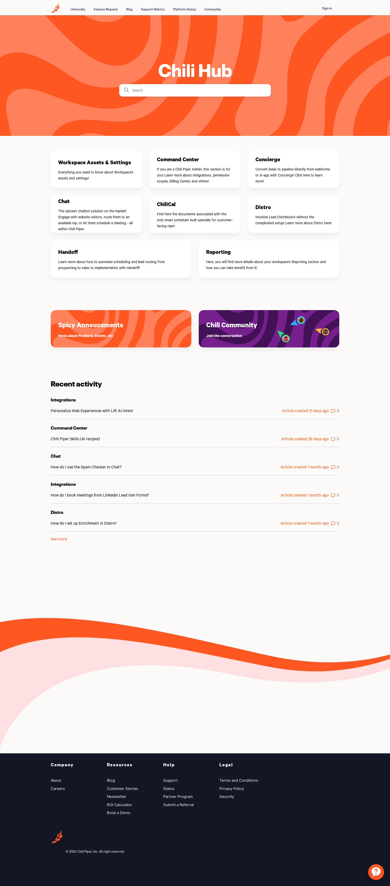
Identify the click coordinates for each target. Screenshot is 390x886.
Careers (58, 788)
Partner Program (178, 796)
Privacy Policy (231, 788)
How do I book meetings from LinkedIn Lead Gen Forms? (100, 495)
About (56, 780)
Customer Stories (122, 788)
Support (170, 780)
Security (226, 796)
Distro (57, 511)
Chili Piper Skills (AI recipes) (75, 438)
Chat (56, 455)
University (78, 9)
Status (168, 788)
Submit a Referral (178, 804)
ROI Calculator (119, 804)
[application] (376, 872)
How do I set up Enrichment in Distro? (84, 523)
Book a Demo (118, 812)
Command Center (69, 427)
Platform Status (184, 9)
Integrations (63, 399)
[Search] (195, 90)
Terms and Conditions (238, 780)
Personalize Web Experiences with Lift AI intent (92, 410)
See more (59, 538)
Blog (129, 9)
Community (212, 9)
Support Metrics (153, 9)
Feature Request (106, 9)
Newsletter (116, 796)
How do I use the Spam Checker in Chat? (86, 466)
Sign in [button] (327, 8)
